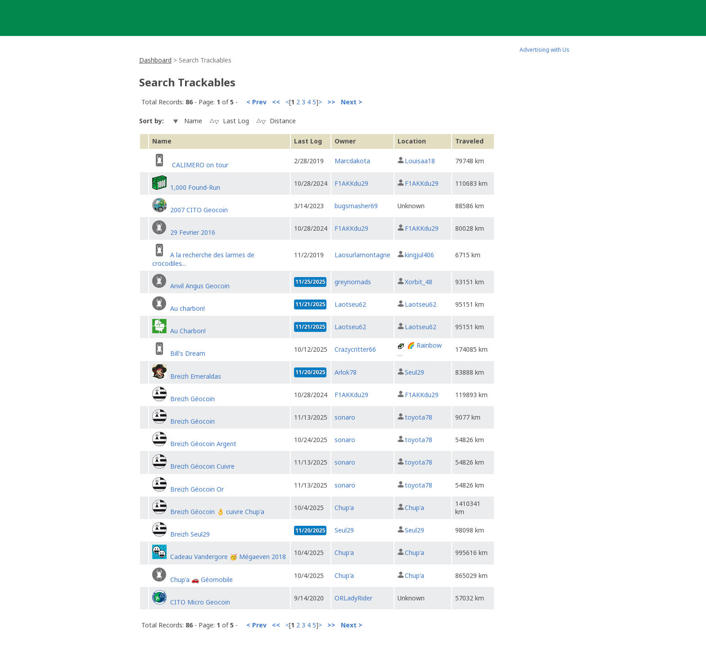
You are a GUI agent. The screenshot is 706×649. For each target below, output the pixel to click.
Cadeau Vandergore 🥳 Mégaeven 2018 (228, 556)
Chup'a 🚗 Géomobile (201, 579)
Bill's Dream (187, 353)
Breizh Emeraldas (195, 376)
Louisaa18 (420, 161)
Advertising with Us (545, 50)
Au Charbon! (188, 331)
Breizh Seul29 (190, 534)
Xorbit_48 (418, 282)
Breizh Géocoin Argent (203, 443)
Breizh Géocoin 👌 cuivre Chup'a (217, 511)
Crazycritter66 (355, 349)
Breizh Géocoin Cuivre (202, 466)
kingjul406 (419, 255)
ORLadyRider (353, 598)
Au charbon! (187, 308)
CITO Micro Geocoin (200, 602)
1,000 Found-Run (195, 187)
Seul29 (414, 372)
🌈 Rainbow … (420, 349)
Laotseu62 (350, 304)
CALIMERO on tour (199, 165)
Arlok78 (346, 372)
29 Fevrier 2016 (192, 232)
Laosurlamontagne (362, 255)
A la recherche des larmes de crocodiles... (203, 259)
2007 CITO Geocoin (199, 210)
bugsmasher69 (356, 205)
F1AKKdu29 (351, 183)
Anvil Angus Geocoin (200, 286)
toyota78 (418, 417)
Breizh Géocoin (192, 398)
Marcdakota (352, 161)
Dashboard (155, 60)
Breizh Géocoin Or (197, 489)
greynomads (353, 282)
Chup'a (344, 507)
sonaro (345, 417)
